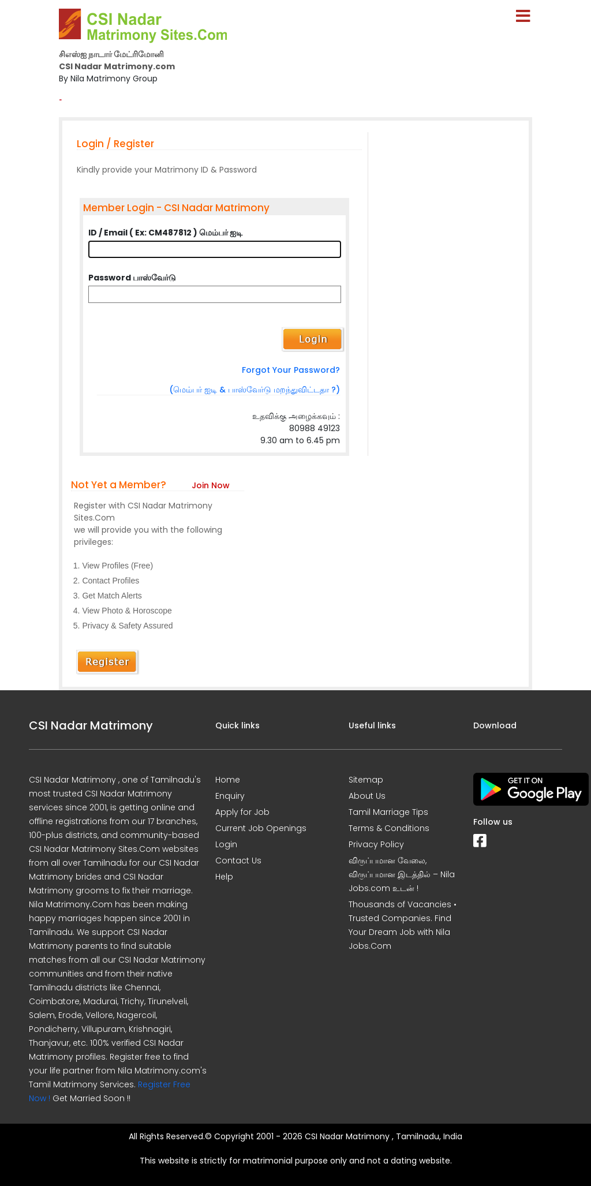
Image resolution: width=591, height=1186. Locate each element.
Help (224, 876)
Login (226, 844)
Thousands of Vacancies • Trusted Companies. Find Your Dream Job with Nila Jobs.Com (403, 925)
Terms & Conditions (389, 828)
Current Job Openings (260, 828)
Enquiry (230, 796)
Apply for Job (242, 812)
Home (227, 779)
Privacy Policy (376, 844)
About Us (367, 796)
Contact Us (238, 860)
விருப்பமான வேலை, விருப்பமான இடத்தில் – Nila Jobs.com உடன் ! (402, 874)
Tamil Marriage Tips (388, 812)
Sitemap (366, 779)
